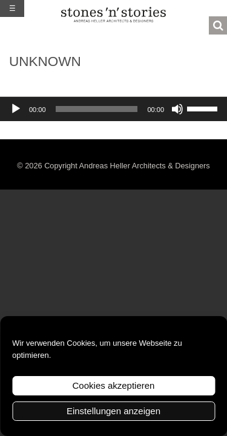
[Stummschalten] (177, 109)
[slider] (97, 109)
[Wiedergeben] (16, 109)
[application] (113, 109)
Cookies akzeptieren (114, 385)
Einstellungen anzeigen (113, 411)
